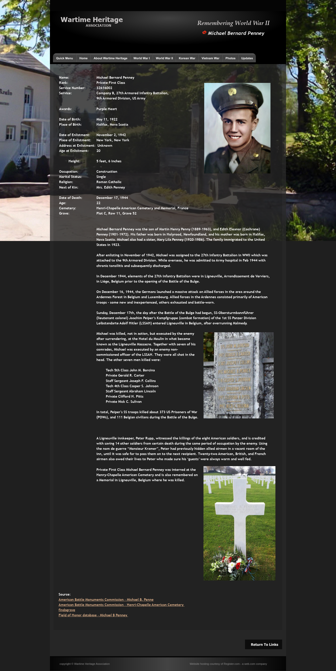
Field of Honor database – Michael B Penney (93, 615)
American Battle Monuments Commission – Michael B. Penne (106, 599)
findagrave (67, 610)
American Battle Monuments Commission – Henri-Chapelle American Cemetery (121, 604)
